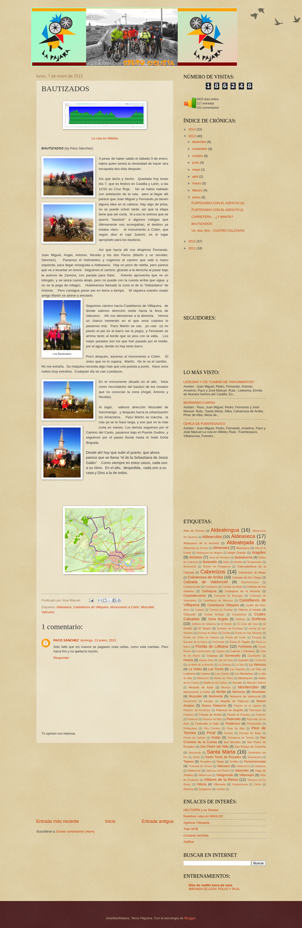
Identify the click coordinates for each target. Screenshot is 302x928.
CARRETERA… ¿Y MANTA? (212, 217)
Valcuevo (47, 612)
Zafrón (257, 784)
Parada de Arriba (210, 714)
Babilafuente (244, 557)
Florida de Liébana (211, 646)
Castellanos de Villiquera (90, 607)
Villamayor (246, 775)
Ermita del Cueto (235, 637)
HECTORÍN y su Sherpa (200, 810)
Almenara (221, 547)
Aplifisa (188, 842)
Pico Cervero (212, 728)
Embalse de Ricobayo (230, 628)
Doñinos (259, 619)
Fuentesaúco (203, 651)
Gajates (220, 651)
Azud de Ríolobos (219, 557)
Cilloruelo (189, 614)
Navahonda (190, 701)
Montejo (226, 687)
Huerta (188, 660)
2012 (192, 241)
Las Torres (215, 669)
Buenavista (189, 566)
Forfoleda (245, 646)
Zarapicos (204, 789)
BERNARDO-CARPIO (199, 403)
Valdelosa (260, 766)
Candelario (211, 586)
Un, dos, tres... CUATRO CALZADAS (217, 230)
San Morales (232, 742)
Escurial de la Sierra (195, 642)
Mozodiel (147, 607)
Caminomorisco (250, 582)
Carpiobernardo (194, 595)
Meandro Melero (256, 682)
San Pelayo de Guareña (250, 746)
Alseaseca (243, 547)
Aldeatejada (240, 542)
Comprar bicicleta (195, 835)
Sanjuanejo (194, 752)
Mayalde (237, 682)
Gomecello (232, 655)
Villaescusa (204, 775)
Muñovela (216, 696)
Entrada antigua (157, 821)
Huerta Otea (206, 660)
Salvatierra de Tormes (241, 737)
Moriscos (238, 692)
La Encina (260, 660)
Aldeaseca (63, 607)
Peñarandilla (254, 723)
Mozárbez (259, 692)
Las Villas (256, 669)
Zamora (188, 789)
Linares (205, 673)
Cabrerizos (212, 571)
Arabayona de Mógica (209, 552)
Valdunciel (194, 770)
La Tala (240, 664)
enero (196, 197)
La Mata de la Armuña (200, 664)
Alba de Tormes (193, 530)
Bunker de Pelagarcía (216, 566)
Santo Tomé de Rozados (223, 757)
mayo (196, 169)
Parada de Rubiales (238, 714)
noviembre (200, 149)
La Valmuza (257, 664)
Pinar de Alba (236, 728)
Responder (61, 658)
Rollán (216, 737)
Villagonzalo (224, 775)
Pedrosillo (234, 719)
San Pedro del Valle (214, 746)
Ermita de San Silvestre (248, 633)
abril (195, 176)
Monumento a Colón (124, 607)
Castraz (199, 609)
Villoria (201, 784)
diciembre (199, 142)
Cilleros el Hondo (249, 609)
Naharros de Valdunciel (245, 696)
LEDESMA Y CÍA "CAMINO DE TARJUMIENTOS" (219, 382)
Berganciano (254, 562)
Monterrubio (248, 687)
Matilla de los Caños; (215, 682)
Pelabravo (232, 723)
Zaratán (220, 789)
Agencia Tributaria (196, 823)
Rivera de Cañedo (194, 737)
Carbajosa (209, 591)
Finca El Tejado (240, 641)
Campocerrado (191, 586)
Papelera (188, 714)
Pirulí (211, 733)
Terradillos (205, 761)
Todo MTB (190, 829)
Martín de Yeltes (223, 678)
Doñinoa (240, 619)
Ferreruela (219, 642)
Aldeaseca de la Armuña (201, 543)
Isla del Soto (225, 660)
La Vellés (195, 669)
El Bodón (226, 624)
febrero (197, 190)
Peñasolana (190, 728)
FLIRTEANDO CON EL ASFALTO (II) (217, 203)
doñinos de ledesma (204, 624)
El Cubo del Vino (247, 624)
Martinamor (245, 678)
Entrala (226, 633)
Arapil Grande (237, 552)
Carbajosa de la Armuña (242, 591)
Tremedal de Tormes (200, 766)
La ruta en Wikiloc (104, 138)
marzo (197, 183)
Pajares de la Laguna (247, 705)
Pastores (261, 714)
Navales (208, 701)
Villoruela (219, 784)
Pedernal (192, 719)
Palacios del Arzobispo (196, 710)
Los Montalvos (244, 673)
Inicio (110, 821)
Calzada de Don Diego (246, 577)
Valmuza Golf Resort (218, 770)
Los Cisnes (222, 673)
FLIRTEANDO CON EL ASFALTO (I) (217, 210)
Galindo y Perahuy (242, 651)
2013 (192, 136)
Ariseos (195, 557)
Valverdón (242, 770)
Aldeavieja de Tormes (195, 548)
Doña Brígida (218, 619)
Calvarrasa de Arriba (205, 577)
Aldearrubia (212, 536)
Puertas (228, 733)
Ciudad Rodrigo (214, 614)
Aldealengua (225, 530)
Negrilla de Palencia (234, 701)
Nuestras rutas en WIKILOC (203, 816)
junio (196, 162)
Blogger (189, 918)
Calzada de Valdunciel (205, 582)
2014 (192, 129)
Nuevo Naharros (214, 705)
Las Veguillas (237, 669)
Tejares (188, 761)
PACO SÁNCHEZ (66, 640)
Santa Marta (221, 752)
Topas (220, 761)
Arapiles (259, 552)
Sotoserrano (255, 757)
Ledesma (189, 673)
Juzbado (243, 660)
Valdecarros (243, 766)
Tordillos (234, 761)
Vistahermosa (240, 784)
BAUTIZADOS (201, 224)
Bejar (226, 562)
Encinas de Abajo (207, 633)
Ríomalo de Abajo (250, 733)
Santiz (196, 757)
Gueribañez (254, 655)
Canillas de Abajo (232, 586)
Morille (221, 692)
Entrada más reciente (57, 821)
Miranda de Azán (201, 687)
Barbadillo (210, 562)
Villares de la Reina (221, 779)
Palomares (255, 710)
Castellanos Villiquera (223, 605)
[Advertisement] (104, 781)
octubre (198, 156)
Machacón (203, 678)
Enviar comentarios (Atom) (76, 831)
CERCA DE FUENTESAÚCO (204, 424)
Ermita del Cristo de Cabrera (201, 637)
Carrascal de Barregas (228, 595)
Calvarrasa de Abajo (252, 572)
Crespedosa (239, 614)
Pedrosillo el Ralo (207, 723)
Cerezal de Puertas (220, 609)
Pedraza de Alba (212, 719)
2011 (192, 248)
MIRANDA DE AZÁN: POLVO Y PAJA (214, 889)
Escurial (256, 637)
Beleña (238, 562)
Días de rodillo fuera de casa (210, 885)
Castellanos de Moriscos (218, 600)
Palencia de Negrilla (229, 710)
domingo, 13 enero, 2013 (98, 640)
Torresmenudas (255, 761)
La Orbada (224, 664)
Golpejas (212, 655)
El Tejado (204, 628)
